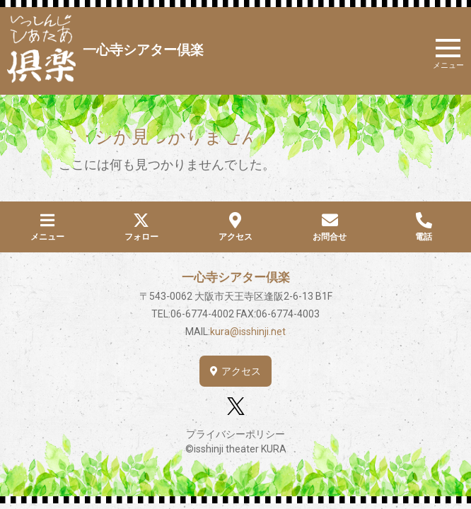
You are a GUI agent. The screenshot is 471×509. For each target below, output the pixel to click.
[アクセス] (235, 220)
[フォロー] (141, 220)
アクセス (235, 237)
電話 (423, 237)
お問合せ (330, 237)
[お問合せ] (330, 220)
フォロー (141, 237)
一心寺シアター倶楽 (143, 50)
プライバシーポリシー (235, 434)
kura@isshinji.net (248, 331)
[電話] (424, 220)
